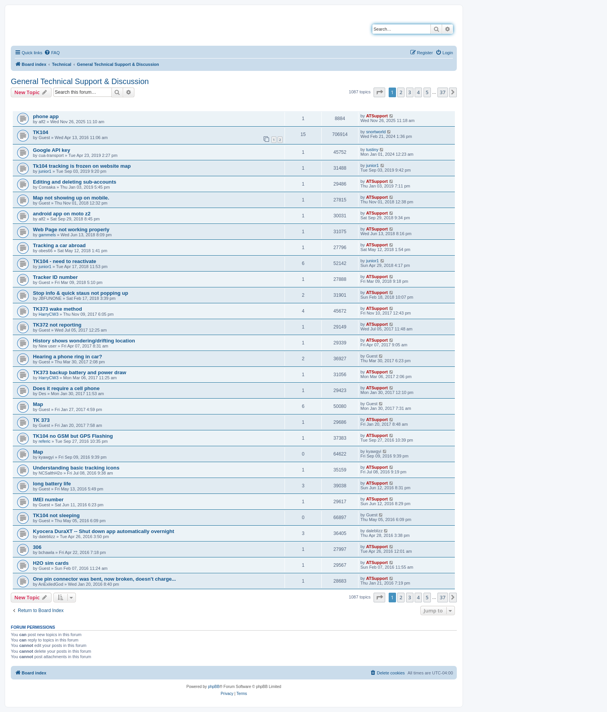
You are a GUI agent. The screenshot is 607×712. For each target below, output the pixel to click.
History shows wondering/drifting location (84, 341)
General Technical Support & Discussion (80, 81)
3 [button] (409, 92)
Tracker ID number (55, 277)
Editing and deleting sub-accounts (74, 182)
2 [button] (401, 92)
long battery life (52, 484)
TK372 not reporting (57, 325)
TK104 (40, 132)
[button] (379, 92)
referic (45, 441)
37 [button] (443, 92)
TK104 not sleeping (56, 515)
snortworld (376, 131)
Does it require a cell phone (66, 388)
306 (37, 547)
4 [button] (418, 92)
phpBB (213, 686)
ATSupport (377, 116)
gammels (47, 234)
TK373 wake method (57, 309)
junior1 (45, 171)
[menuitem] (52, 52)
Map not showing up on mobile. (71, 198)
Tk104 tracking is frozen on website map (82, 166)
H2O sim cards (51, 563)
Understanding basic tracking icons (76, 468)
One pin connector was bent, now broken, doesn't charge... (104, 579)
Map (38, 404)
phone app (46, 116)
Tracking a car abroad (59, 245)
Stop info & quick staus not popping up (80, 293)
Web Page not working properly (71, 229)
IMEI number (48, 499)
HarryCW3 (48, 314)
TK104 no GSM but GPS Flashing (73, 436)
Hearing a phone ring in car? (67, 356)
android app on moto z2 (62, 214)
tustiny (372, 149)
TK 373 (41, 420)
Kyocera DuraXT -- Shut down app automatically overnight (103, 531)
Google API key (51, 150)
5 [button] (427, 92)
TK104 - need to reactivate (64, 261)
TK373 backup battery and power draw (79, 372)
